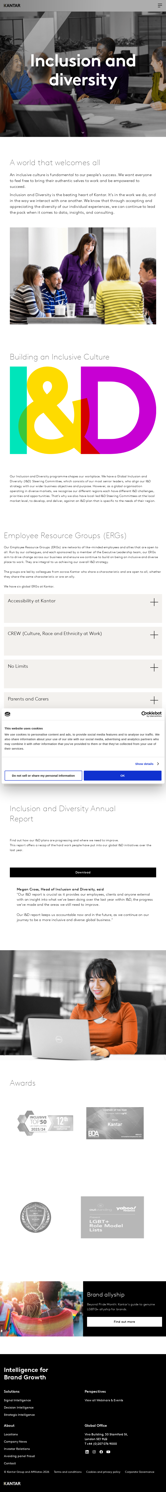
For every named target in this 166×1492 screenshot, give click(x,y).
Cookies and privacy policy (103, 1472)
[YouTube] (87, 1452)
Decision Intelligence (19, 1407)
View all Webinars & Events (104, 1400)
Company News (15, 1441)
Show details (144, 763)
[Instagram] (94, 1452)
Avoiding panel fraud (19, 1456)
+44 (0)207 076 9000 (102, 1444)
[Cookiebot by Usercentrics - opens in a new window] (144, 714)
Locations (11, 1434)
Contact (10, 1463)
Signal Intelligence (17, 1400)
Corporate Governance (139, 1472)
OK (122, 775)
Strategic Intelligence (19, 1415)
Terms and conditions (68, 1472)
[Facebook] (101, 1452)
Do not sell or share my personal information (43, 775)
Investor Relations (17, 1449)
